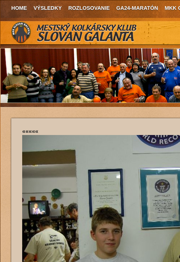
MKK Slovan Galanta (74, 32)
